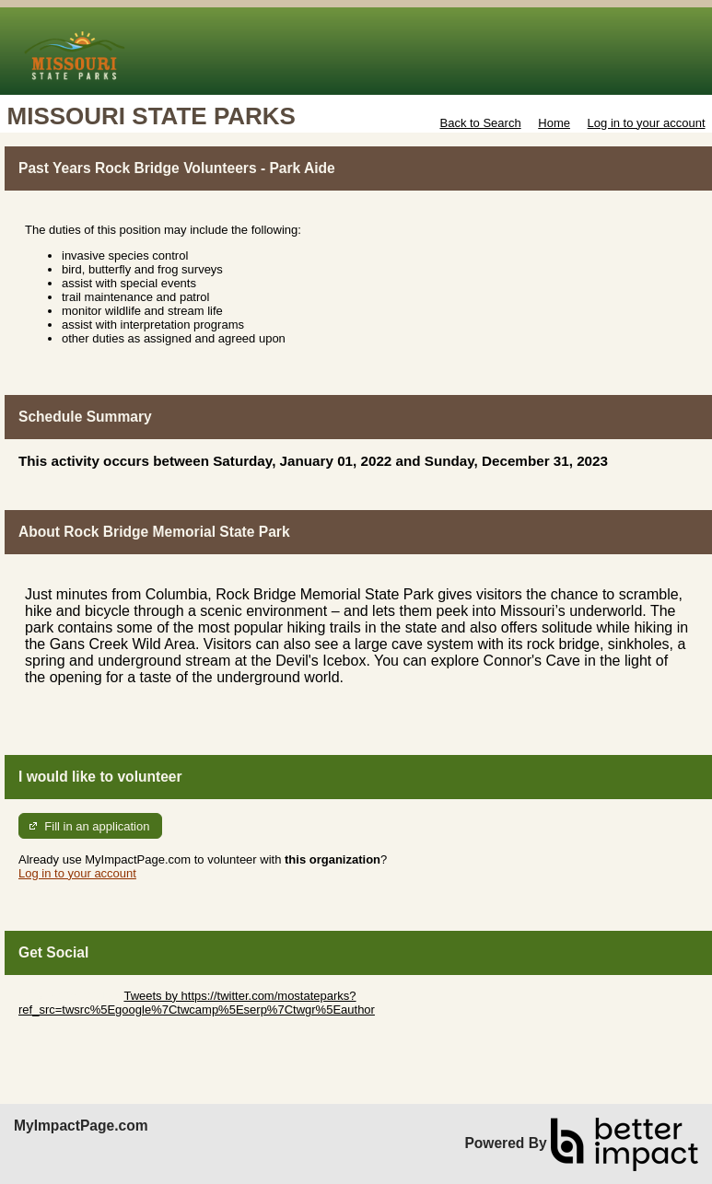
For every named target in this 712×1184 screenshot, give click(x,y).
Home (554, 123)
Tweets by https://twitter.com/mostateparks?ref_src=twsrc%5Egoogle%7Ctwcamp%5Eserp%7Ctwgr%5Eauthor (196, 1002)
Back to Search (479, 123)
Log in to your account (647, 123)
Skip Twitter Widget (69, 996)
